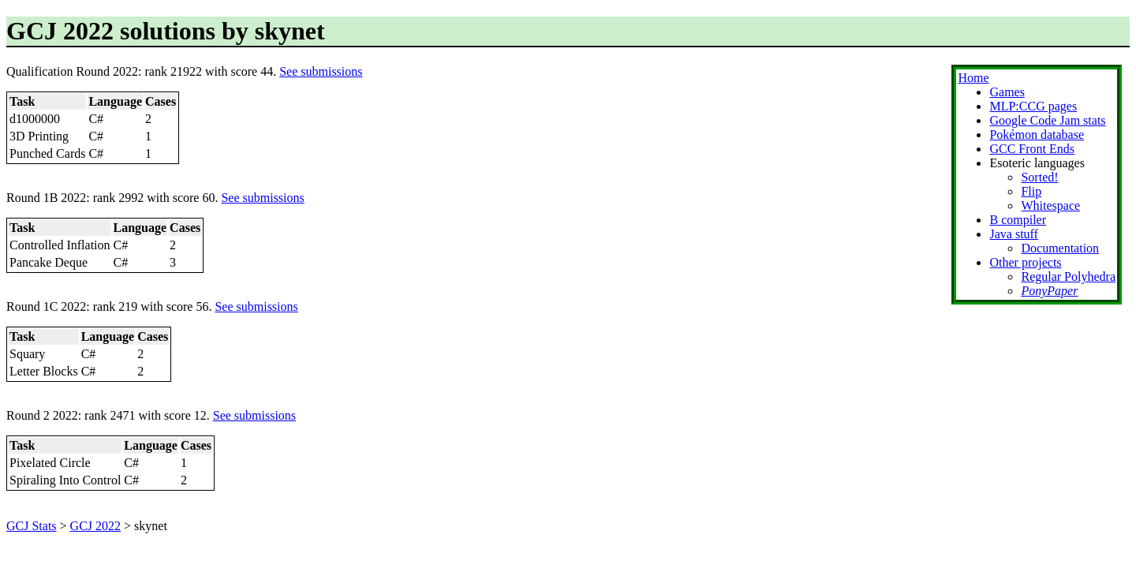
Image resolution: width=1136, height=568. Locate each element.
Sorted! (1039, 177)
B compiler (1017, 219)
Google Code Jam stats (1047, 120)
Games (1006, 92)
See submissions (320, 71)
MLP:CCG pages (1033, 106)
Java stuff (1013, 234)
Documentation (1060, 248)
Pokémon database (1036, 134)
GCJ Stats (31, 525)
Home (973, 77)
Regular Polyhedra (1068, 276)
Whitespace (1050, 205)
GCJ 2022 (95, 525)
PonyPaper (1049, 290)
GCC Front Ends (1031, 148)
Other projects (1025, 262)
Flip (1031, 191)
